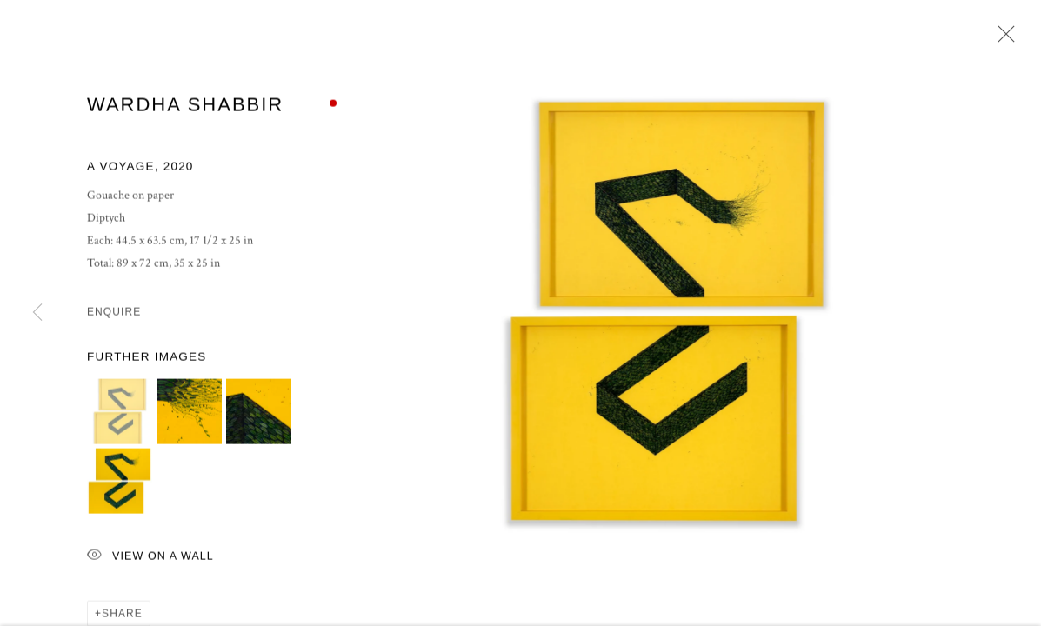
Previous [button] (37, 313)
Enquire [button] (114, 314)
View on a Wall (150, 558)
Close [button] (1002, 39)
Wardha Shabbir (185, 106)
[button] (119, 413)
